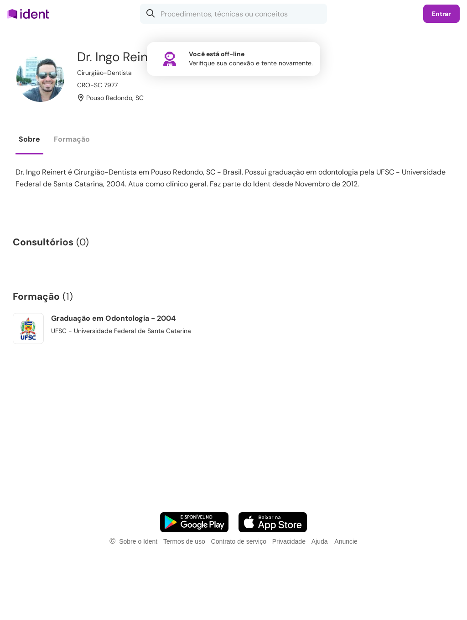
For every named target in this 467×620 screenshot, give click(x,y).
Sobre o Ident (138, 541)
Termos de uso (184, 541)
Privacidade (289, 541)
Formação (72, 139)
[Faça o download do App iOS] (272, 522)
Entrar (441, 14)
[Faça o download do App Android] (194, 522)
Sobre (29, 139)
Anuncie (346, 541)
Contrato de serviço (238, 541)
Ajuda (319, 541)
